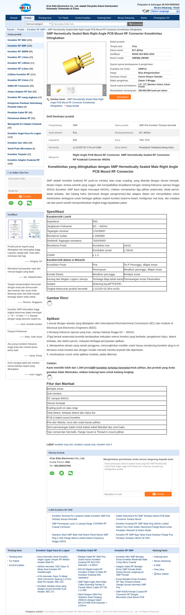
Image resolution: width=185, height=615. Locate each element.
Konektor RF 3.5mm (18, 80)
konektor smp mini (64, 444)
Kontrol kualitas (82, 18)
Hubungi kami (104, 18)
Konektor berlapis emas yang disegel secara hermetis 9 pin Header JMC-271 (52, 589)
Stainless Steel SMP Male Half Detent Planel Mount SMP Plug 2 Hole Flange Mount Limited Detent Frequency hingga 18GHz (80, 538)
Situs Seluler (161, 574)
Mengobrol (120, 97)
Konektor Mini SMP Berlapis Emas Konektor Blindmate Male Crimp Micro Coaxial (131, 559)
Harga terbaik (72, 106)
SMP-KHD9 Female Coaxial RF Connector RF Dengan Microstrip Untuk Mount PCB (131, 594)
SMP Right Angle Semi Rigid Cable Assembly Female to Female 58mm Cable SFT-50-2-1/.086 (92, 586)
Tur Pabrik (63, 18)
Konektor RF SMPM (18, 51)
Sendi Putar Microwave (20, 148)
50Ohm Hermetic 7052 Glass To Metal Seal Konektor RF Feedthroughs (53, 569)
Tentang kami (44, 18)
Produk (27, 18)
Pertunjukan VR (161, 18)
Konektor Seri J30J (18, 143)
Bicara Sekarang (162, 7)
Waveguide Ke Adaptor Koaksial (24, 124)
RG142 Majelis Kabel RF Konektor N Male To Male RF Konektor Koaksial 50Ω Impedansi (92, 573)
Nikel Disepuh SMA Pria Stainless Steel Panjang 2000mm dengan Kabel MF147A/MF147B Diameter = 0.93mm (92, 600)
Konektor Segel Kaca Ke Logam (24, 133)
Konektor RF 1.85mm (19, 63)
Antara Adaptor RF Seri (20, 91)
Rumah (14, 18)
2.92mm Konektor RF (19, 74)
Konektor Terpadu (17, 154)
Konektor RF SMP (36, 29)
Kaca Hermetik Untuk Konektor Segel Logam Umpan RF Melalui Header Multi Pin (54, 559)
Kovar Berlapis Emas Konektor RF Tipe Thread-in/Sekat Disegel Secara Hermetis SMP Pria (131, 583)
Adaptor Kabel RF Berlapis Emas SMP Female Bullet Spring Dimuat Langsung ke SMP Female (130, 570)
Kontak (25, 196)
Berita (144, 18)
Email (176, 7)
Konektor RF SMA (17, 40)
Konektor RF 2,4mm (18, 68)
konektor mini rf (104, 444)
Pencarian (137, 24)
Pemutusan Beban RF (19, 118)
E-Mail (157, 565)
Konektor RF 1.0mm (18, 57)
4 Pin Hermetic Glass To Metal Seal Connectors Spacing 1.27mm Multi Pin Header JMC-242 (54, 579)
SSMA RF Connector (18, 86)
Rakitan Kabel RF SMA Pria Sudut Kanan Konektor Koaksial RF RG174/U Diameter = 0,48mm (91, 560)
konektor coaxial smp (84, 444)
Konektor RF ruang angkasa (22, 97)
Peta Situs (159, 569)
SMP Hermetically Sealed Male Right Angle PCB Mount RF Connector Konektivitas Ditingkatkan (77, 102)
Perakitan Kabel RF (18, 112)
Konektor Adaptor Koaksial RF (24, 160)
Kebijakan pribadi (34, 611)
